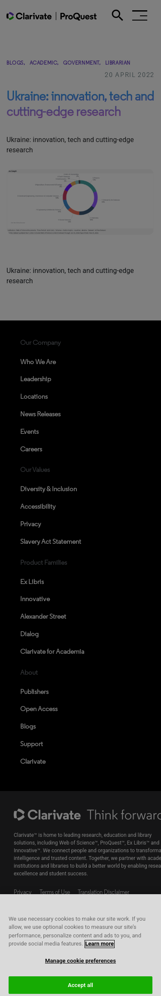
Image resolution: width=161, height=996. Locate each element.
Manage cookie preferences (80, 966)
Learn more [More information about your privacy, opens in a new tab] (99, 949)
